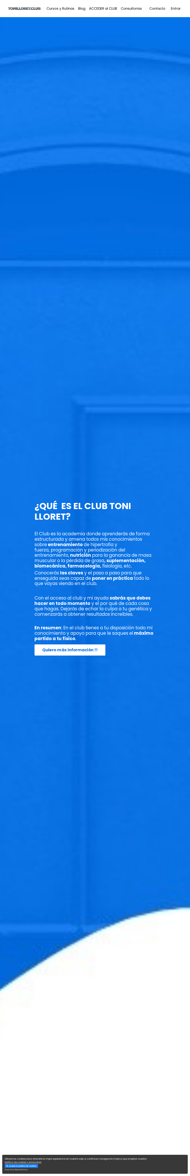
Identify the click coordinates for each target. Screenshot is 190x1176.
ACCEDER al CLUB (103, 8)
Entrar (176, 8)
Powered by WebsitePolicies (16, 1169)
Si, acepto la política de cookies (21, 1166)
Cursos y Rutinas (60, 8)
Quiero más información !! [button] (70, 650)
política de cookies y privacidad (23, 1162)
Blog (81, 8)
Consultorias (131, 8)
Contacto (157, 8)
